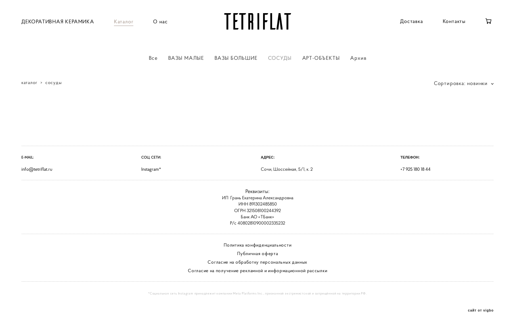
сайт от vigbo (481, 310)
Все (153, 57)
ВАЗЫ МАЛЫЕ (186, 57)
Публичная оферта (257, 253)
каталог (29, 82)
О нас (160, 21)
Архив (358, 57)
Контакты (454, 21)
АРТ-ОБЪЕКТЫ (321, 57)
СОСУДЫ (280, 57)
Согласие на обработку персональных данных (257, 262)
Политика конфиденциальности (257, 245)
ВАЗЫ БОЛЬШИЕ (236, 57)
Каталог (124, 21)
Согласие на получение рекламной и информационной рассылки (257, 270)
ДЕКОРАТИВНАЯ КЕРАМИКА (57, 21)
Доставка (411, 21)
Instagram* (151, 169)
